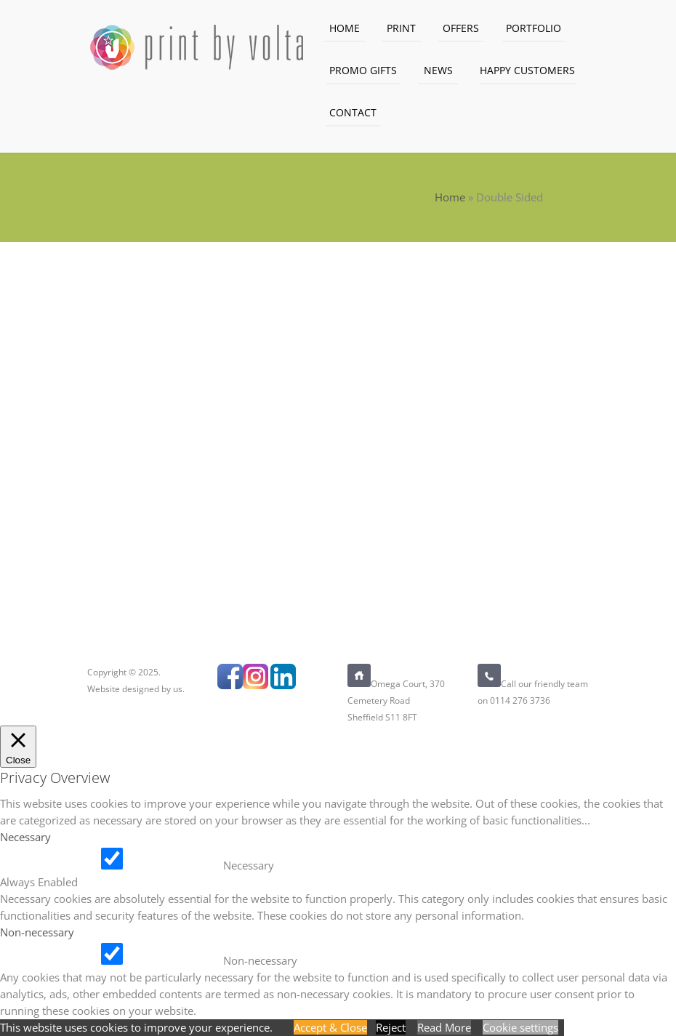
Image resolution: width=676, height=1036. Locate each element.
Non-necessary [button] (37, 932)
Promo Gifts (363, 70)
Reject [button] (391, 1027)
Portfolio (533, 28)
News (438, 70)
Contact (353, 112)
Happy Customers (527, 70)
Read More (444, 1027)
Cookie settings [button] (520, 1027)
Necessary (248, 865)
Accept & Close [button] (330, 1027)
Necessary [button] (25, 837)
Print (401, 28)
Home (344, 28)
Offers (461, 28)
